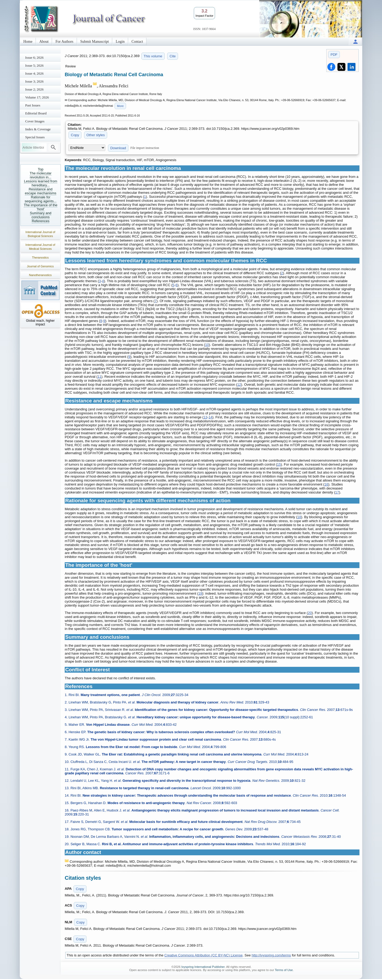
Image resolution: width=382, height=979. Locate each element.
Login (120, 42)
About (44, 42)
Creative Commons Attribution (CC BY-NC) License (203, 955)
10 (207, 345)
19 (200, 593)
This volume (153, 56)
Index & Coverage (38, 129)
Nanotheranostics (40, 275)
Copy (75, 135)
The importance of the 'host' (40, 207)
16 (326, 484)
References (40, 221)
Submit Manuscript (94, 42)
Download (118, 148)
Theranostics (40, 257)
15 (279, 464)
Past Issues (32, 105)
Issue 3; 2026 (34, 81)
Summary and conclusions (40, 215)
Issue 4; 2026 (34, 73)
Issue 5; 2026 (34, 65)
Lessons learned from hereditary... (40, 183)
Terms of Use (284, 970)
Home (27, 42)
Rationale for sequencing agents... (41, 199)
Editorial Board (36, 113)
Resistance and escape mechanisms (41, 191)
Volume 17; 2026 (37, 97)
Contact (137, 42)
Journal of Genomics (40, 266)
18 (299, 517)
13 (205, 417)
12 (239, 385)
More (120, 106)
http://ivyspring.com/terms (271, 955)
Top (41, 169)
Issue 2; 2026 (34, 89)
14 (210, 417)
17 (337, 492)
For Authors (64, 42)
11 (99, 377)
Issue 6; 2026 (34, 57)
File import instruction (145, 148)
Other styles (95, 135)
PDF (334, 55)
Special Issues (35, 137)
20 (309, 613)
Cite (173, 56)
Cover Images (35, 121)
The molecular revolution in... (40, 175)
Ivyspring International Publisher (203, 966)
